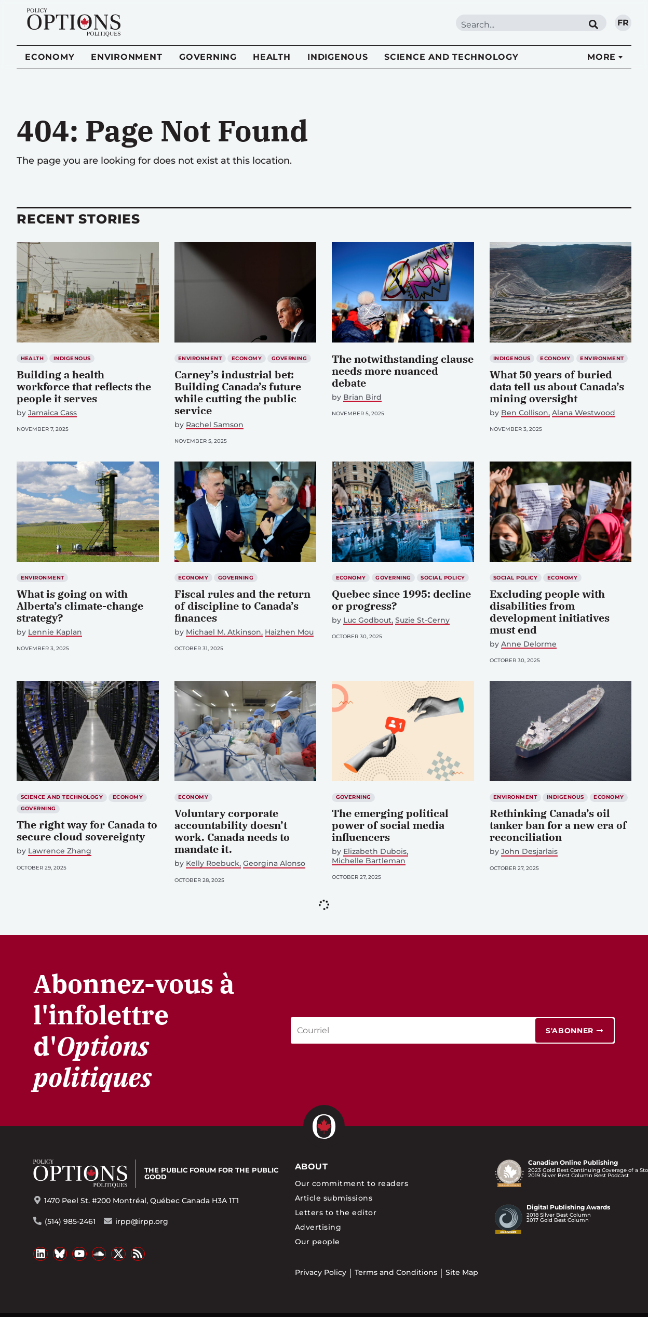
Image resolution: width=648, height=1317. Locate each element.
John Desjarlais (529, 851)
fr (623, 23)
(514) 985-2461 (70, 1221)
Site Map (462, 1272)
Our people (317, 1241)
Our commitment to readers (351, 1183)
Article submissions (333, 1198)
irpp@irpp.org (141, 1221)
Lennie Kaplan (55, 632)
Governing (208, 57)
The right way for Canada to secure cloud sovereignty (87, 831)
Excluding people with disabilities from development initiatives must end (550, 612)
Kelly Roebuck (212, 863)
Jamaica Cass (52, 413)
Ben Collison (524, 413)
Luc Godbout (367, 620)
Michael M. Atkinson (223, 632)
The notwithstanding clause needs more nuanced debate (403, 371)
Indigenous (337, 57)
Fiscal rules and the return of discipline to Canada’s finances (242, 606)
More (601, 57)
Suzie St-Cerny (422, 620)
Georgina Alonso (274, 863)
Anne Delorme (529, 644)
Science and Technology (451, 57)
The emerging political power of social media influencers (390, 825)
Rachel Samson (215, 424)
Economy (49, 57)
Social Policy (443, 577)
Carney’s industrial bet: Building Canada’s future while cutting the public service (237, 392)
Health (272, 57)
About (311, 1166)
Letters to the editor (335, 1212)
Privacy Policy (320, 1272)
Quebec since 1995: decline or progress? (401, 600)
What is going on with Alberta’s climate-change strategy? (80, 606)
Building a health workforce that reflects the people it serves (84, 386)
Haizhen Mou (289, 632)
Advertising (318, 1227)
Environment (126, 57)
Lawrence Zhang (59, 851)
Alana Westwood (583, 413)
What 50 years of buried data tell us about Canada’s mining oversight (557, 386)
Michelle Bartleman (369, 861)
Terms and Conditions (396, 1272)
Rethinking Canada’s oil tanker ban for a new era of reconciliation (558, 825)
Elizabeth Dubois (375, 851)
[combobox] (518, 25)
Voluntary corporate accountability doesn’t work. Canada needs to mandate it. (232, 831)
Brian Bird (362, 397)
